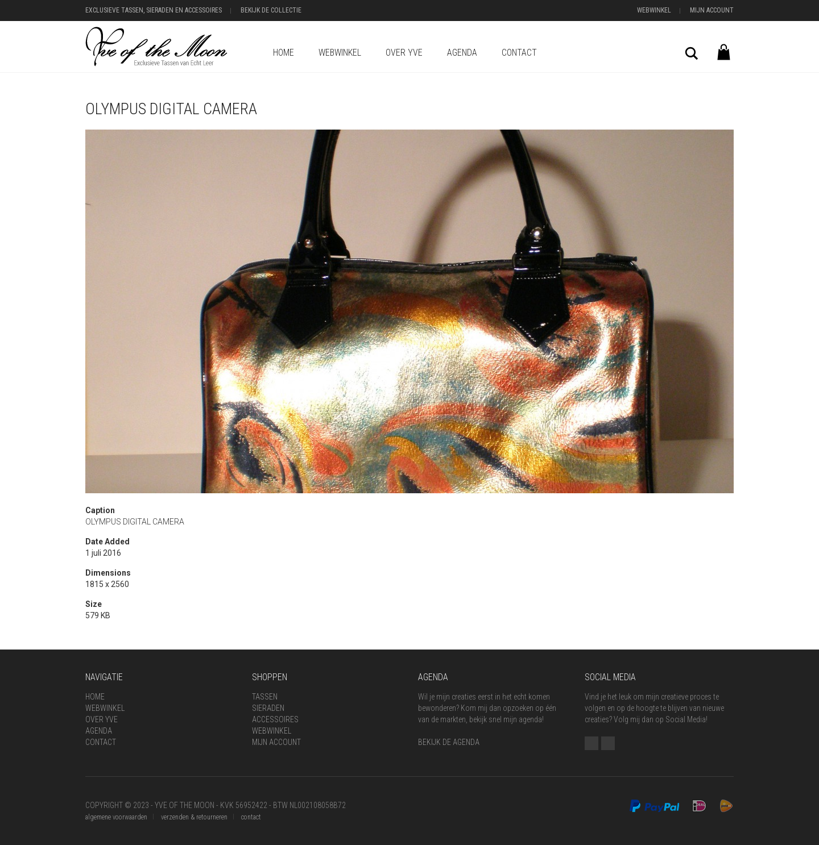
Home (283, 52)
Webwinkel (654, 10)
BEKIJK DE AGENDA (448, 742)
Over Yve (404, 52)
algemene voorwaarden (116, 817)
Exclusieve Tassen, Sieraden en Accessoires (153, 10)
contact (251, 817)
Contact (519, 52)
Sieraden (268, 708)
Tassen (265, 696)
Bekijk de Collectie (271, 10)
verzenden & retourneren (194, 817)
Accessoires (275, 719)
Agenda (462, 52)
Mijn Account (712, 10)
